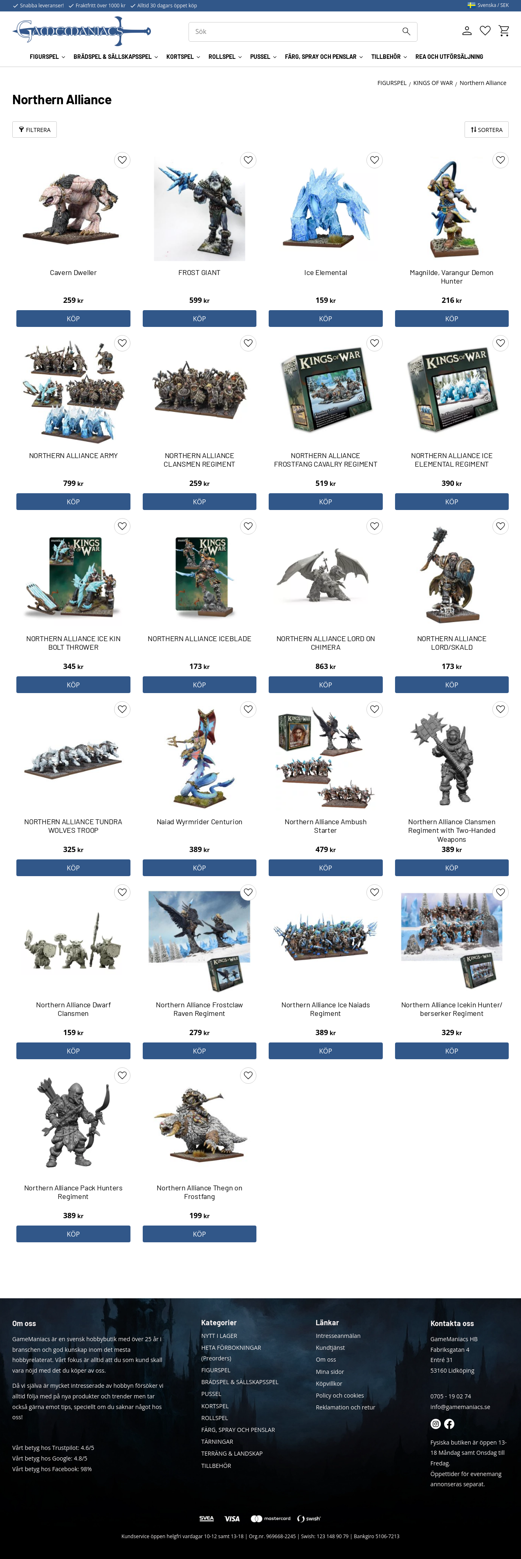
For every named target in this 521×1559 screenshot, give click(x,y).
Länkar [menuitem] (327, 1322)
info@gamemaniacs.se (460, 1407)
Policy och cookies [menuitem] (340, 1395)
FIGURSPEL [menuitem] (44, 56)
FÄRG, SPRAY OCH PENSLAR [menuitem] (321, 56)
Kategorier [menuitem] (219, 1322)
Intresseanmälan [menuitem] (338, 1336)
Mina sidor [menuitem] (330, 1372)
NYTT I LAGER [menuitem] (219, 1336)
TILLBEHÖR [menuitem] (386, 56)
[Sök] (406, 31)
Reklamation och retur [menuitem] (345, 1407)
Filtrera (38, 130)
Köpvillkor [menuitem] (329, 1383)
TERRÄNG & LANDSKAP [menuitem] (232, 1453)
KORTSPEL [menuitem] (180, 56)
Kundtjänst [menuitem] (330, 1347)
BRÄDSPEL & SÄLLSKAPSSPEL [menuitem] (113, 56)
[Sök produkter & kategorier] (303, 32)
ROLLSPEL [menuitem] (222, 56)
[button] (485, 30)
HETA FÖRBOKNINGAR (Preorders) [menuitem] (231, 1353)
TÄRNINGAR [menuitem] (217, 1441)
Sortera (490, 130)
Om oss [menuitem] (326, 1359)
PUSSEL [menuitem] (260, 56)
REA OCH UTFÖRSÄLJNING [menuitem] (449, 56)
